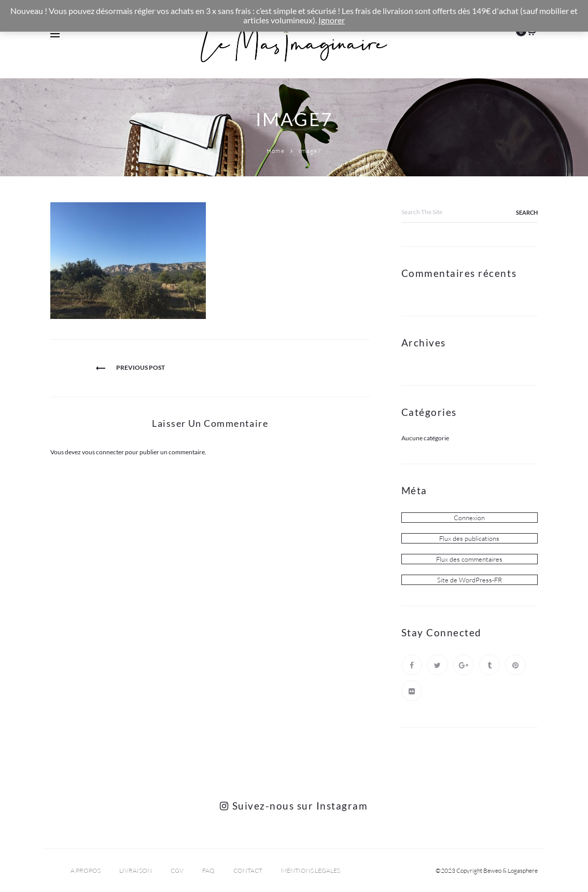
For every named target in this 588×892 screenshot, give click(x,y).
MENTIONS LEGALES (310, 870)
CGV (177, 870)
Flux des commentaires (469, 559)
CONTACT (247, 870)
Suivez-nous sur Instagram (294, 806)
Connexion (469, 517)
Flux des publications (469, 538)
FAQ (208, 870)
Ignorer (331, 20)
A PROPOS (86, 870)
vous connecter (103, 452)
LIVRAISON (135, 870)
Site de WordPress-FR (469, 580)
